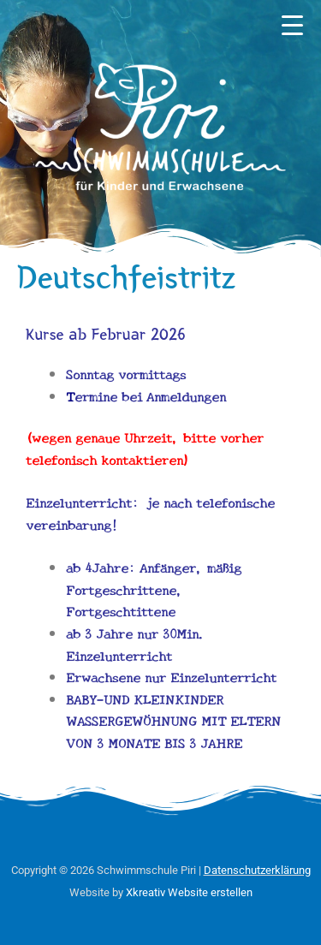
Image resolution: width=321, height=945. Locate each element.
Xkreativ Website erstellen (189, 892)
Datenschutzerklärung (257, 870)
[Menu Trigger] (292, 26)
